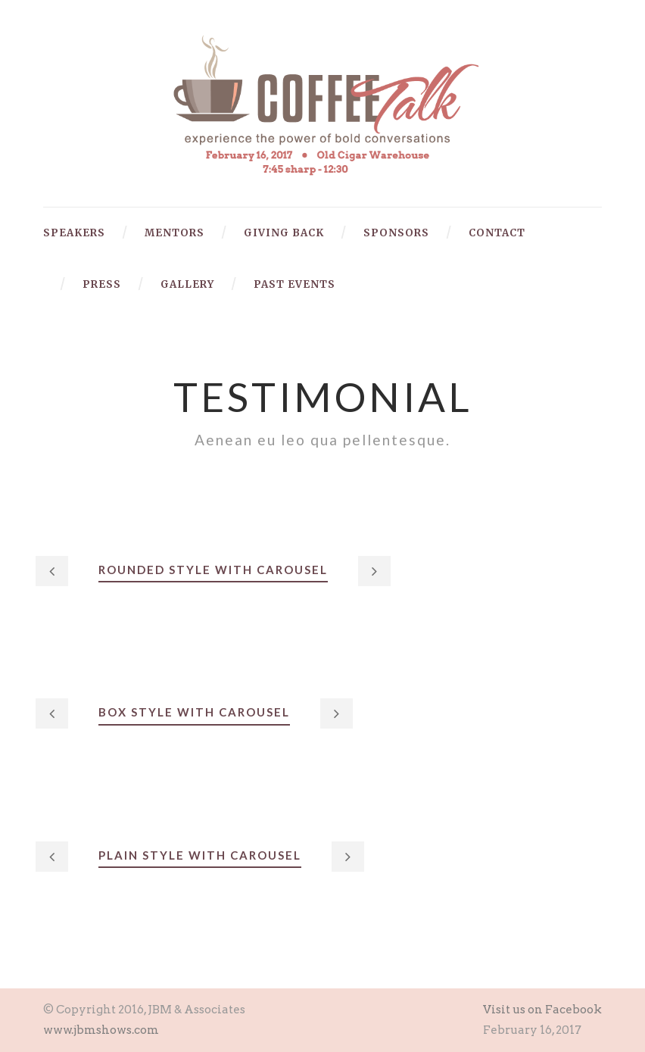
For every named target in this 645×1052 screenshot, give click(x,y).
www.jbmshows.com (101, 1030)
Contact (497, 232)
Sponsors (396, 232)
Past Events (294, 284)
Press (102, 284)
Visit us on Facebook (542, 1009)
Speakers (74, 232)
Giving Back (284, 232)
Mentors (174, 232)
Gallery (187, 284)
